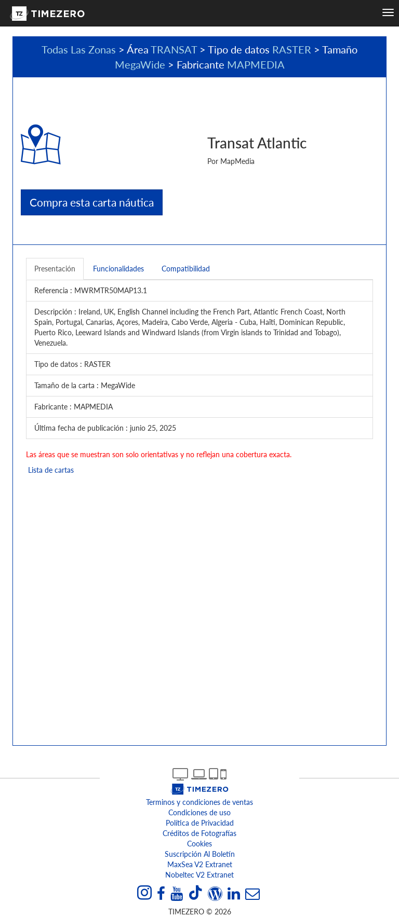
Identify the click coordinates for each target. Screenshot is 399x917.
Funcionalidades (118, 268)
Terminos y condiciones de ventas (199, 802)
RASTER (291, 49)
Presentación (54, 268)
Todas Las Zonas (79, 49)
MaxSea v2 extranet (199, 864)
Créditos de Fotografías (199, 833)
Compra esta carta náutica (92, 202)
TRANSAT (174, 49)
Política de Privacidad (200, 822)
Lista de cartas (50, 470)
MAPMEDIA (256, 64)
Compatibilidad (186, 268)
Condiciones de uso (199, 812)
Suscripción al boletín (200, 854)
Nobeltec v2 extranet (199, 874)
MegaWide (140, 64)
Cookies (199, 843)
